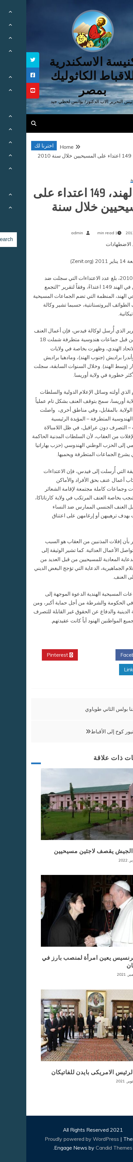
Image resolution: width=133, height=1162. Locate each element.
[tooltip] (6, 60)
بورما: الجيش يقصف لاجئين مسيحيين (75, 851)
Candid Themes (87, 1147)
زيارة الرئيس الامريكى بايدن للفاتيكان (74, 1072)
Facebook (108, 655)
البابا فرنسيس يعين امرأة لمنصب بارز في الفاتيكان (69, 961)
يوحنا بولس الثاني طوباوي (86, 709)
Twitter (70, 655)
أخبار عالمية (113, 180)
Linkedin (110, 669)
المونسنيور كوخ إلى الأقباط (93, 731)
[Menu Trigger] (118, 14)
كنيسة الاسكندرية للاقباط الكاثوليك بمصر (66, 76)
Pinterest (33, 655)
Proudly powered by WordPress (56, 1139)
